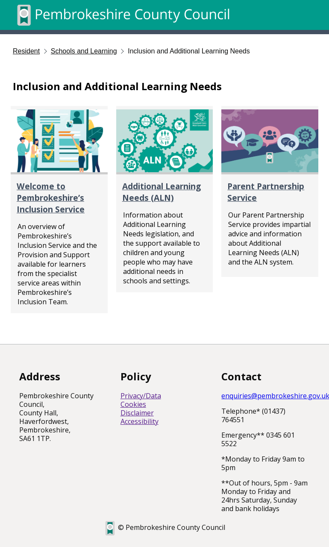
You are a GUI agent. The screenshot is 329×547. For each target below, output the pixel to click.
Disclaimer (137, 413)
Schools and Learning (84, 51)
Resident (26, 51)
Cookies (133, 404)
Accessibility (139, 421)
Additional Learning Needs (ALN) (161, 191)
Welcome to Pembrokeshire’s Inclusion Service (51, 197)
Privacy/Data (140, 395)
